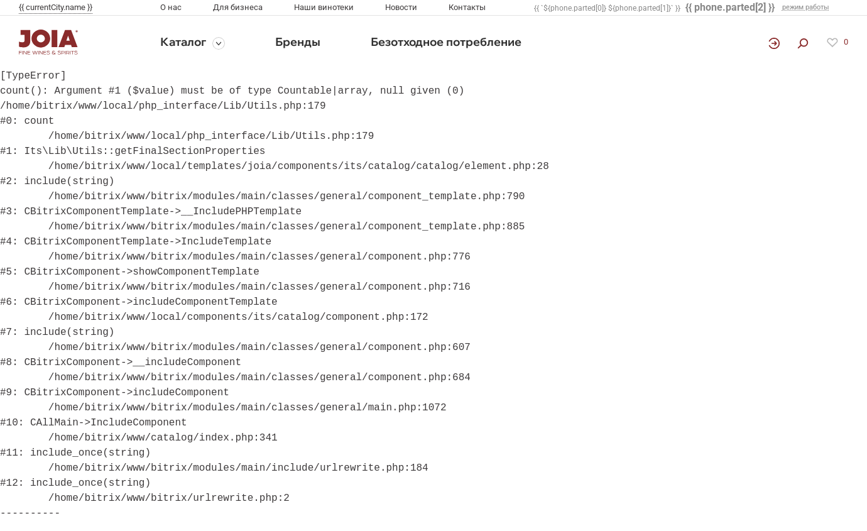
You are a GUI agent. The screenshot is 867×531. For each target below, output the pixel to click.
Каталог (183, 42)
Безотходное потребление (446, 42)
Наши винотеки (324, 7)
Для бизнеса (238, 7)
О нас (171, 7)
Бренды (297, 42)
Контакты (467, 7)
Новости (401, 7)
